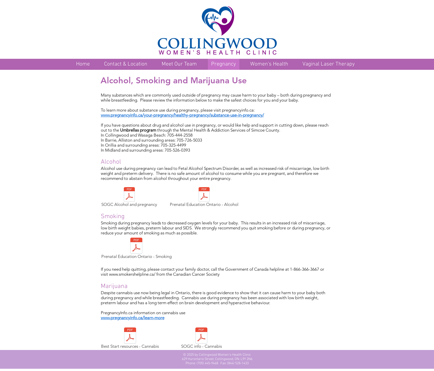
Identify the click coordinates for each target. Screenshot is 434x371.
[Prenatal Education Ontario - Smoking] (136, 249)
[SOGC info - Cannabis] (201, 338)
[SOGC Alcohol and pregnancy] (129, 197)
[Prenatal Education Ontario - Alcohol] (204, 197)
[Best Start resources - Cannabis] (130, 338)
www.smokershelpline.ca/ (132, 274)
